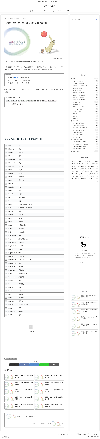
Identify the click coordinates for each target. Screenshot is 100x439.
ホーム (57, 434)
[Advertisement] (34, 121)
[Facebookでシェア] (24, 364)
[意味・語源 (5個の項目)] (76, 176)
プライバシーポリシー (93, 434)
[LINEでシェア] (44, 364)
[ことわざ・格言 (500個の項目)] (90, 161)
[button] (54, 364)
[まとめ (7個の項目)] (84, 174)
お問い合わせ (82, 434)
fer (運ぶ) (17, 77)
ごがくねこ (84, 250)
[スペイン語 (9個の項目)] (77, 171)
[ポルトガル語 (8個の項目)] (91, 171)
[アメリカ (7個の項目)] (75, 174)
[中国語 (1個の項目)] (94, 179)
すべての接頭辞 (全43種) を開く (16, 104)
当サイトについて (65, 434)
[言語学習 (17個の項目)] (85, 166)
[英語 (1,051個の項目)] (76, 161)
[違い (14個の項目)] (94, 166)
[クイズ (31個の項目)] (85, 164)
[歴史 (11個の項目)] (83, 169)
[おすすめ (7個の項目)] (93, 174)
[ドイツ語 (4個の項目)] (75, 179)
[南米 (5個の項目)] (84, 176)
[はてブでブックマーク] (34, 364)
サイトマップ (74, 434)
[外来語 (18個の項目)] (75, 166)
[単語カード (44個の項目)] (76, 164)
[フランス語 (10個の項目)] (93, 169)
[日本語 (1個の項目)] (84, 181)
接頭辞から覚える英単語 (11, 358)
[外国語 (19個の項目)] (94, 164)
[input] (84, 19)
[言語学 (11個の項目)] (75, 169)
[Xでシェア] (14, 364)
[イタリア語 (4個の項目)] (93, 176)
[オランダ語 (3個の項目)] (85, 179)
